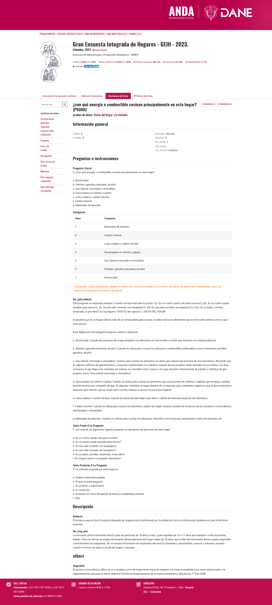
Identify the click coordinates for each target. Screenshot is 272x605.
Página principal (47, 34)
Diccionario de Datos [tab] (118, 95)
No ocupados (46, 156)
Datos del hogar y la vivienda (111, 115)
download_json (225, 103)
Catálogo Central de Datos (70, 34)
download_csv (208, 103)
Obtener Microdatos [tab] (143, 95)
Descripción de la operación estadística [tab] (59, 95)
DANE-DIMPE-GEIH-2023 (117, 34)
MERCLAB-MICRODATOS (95, 34)
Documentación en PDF (196, 61)
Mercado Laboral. (99, 49)
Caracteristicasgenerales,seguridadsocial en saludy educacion (47, 126)
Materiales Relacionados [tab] (92, 95)
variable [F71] (135, 34)
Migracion (45, 171)
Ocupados (45, 140)
